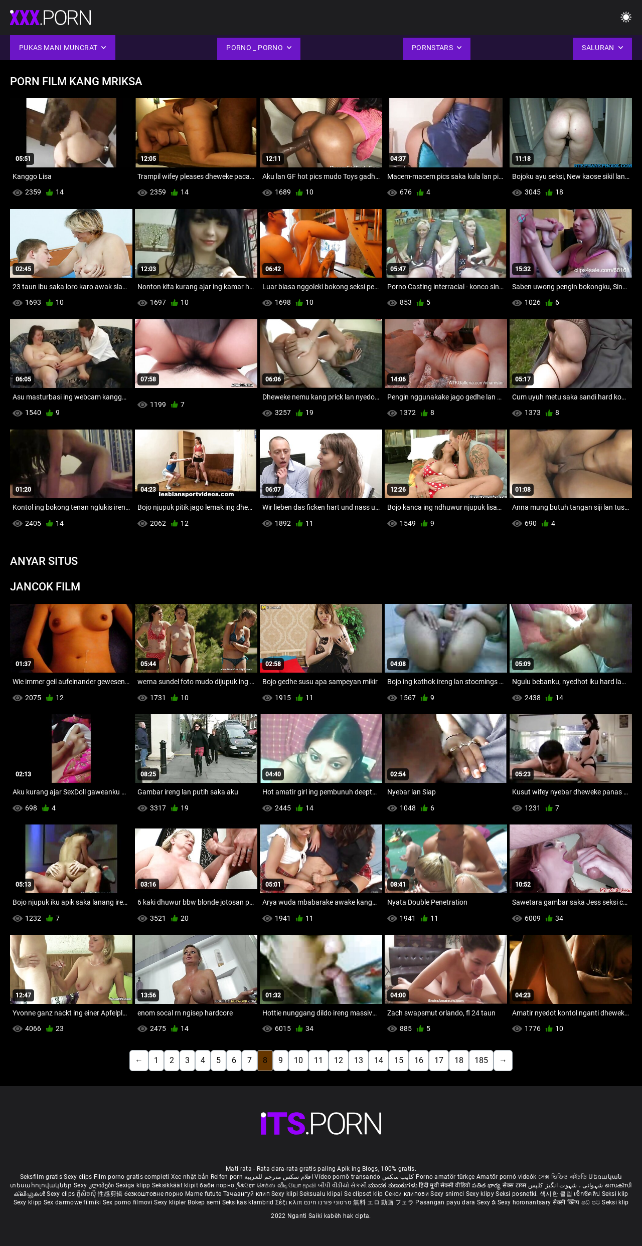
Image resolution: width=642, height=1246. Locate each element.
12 (338, 1060)
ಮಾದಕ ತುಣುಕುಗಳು (393, 1185)
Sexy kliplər (171, 1202)
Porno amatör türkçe (445, 1176)
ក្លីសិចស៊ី (87, 1193)
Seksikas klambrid (248, 1202)
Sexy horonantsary (525, 1202)
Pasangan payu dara (446, 1202)
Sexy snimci (448, 1193)
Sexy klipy (481, 1193)
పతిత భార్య (487, 1185)
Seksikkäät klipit (176, 1185)
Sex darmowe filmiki (72, 1202)
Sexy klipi (285, 1193)
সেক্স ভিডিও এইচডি (562, 1176)
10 (298, 1060)
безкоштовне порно (154, 1193)
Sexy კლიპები (95, 1185)
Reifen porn (227, 1176)
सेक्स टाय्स (515, 1185)
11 (318, 1060)
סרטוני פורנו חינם (328, 1202)
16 (418, 1060)
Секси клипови (407, 1193)
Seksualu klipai (321, 1193)
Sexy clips (78, 1176)
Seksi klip (615, 1193)
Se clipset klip (364, 1193)
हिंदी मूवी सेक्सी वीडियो (444, 1185)
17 (438, 1060)
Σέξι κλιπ (289, 1202)
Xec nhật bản (190, 1176)
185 (481, 1060)
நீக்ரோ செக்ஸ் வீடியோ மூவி (276, 1185)
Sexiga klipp (134, 1185)
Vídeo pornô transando (347, 1176)
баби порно (217, 1185)
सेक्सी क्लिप (567, 1202)
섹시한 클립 (557, 1193)
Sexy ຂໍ (487, 1202)
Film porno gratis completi (132, 1176)
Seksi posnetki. (518, 1193)
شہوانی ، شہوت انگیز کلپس (566, 1185)
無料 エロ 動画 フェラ (383, 1202)
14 (378, 1060)
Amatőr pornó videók (506, 1176)
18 (458, 1060)
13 (358, 1060)
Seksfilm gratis (41, 1176)
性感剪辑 (111, 1193)
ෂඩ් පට (591, 1202)
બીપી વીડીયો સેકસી (342, 1185)
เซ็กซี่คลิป (587, 1193)
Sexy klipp (29, 1202)
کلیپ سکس (398, 1176)
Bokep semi (204, 1202)
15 (398, 1060)
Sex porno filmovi (127, 1202)
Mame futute (203, 1193)
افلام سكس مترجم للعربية (278, 1176)
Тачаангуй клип (247, 1193)
